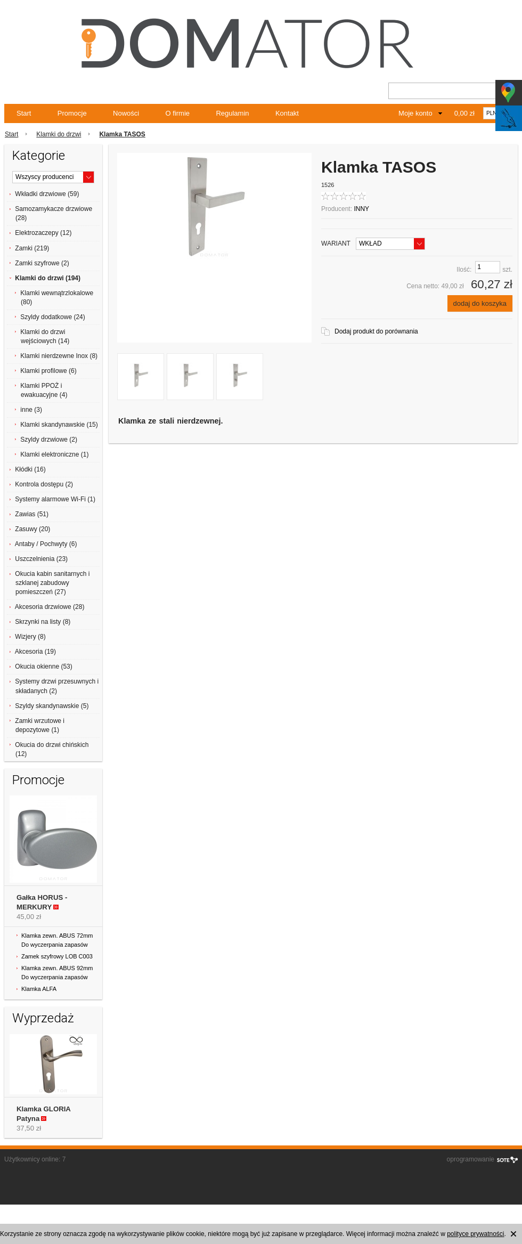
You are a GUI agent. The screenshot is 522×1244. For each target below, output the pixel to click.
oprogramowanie (470, 1159)
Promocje (72, 113)
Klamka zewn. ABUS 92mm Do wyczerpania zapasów (57, 972)
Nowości (126, 113)
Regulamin (232, 113)
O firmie (178, 113)
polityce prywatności (475, 1234)
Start (24, 113)
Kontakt (287, 113)
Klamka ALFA (38, 989)
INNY (361, 209)
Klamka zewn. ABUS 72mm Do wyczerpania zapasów (57, 940)
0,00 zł (464, 113)
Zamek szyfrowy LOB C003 (57, 956)
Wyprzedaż (43, 1018)
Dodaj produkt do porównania (376, 331)
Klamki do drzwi (58, 134)
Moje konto (415, 113)
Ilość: (463, 269)
